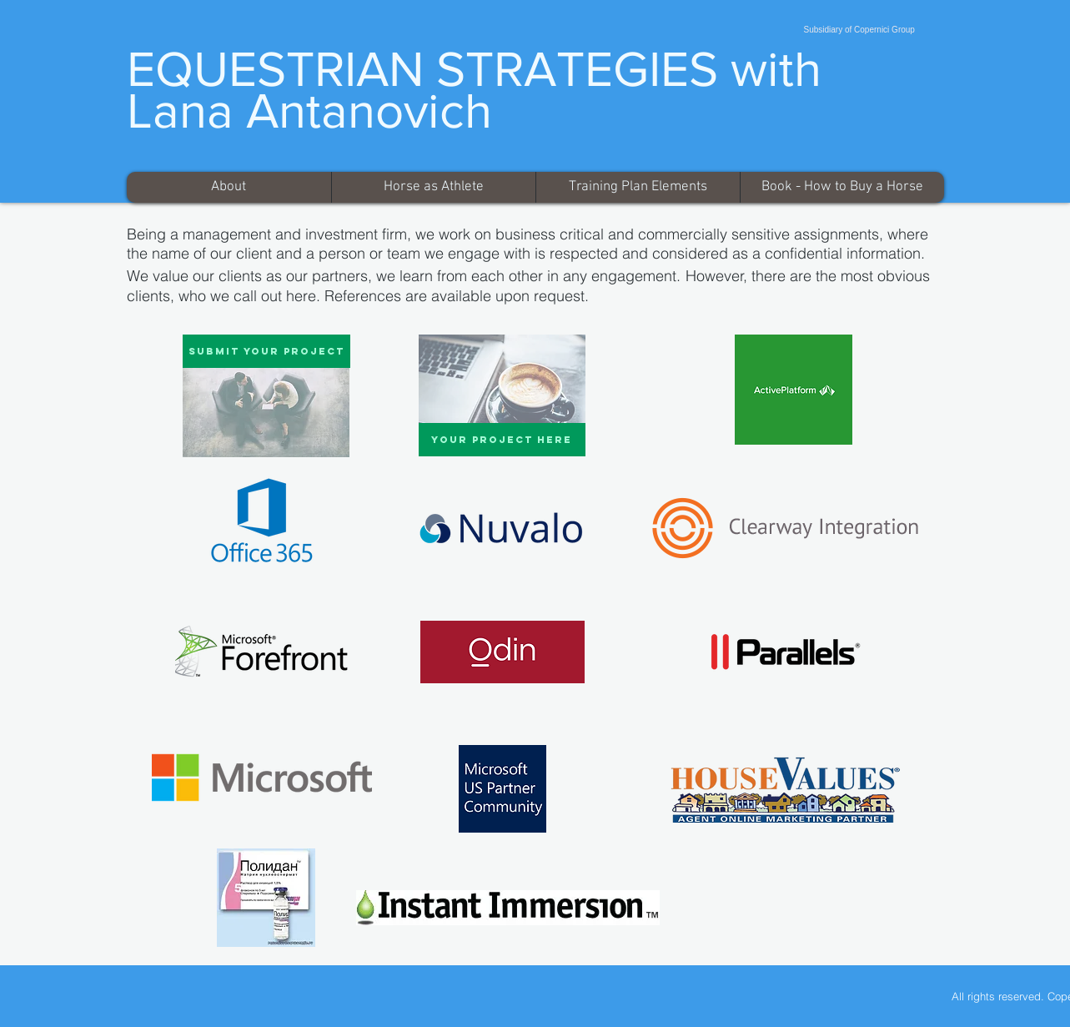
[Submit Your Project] (266, 351)
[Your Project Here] (502, 439)
